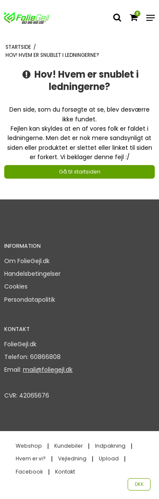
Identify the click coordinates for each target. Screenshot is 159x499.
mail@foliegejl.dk (48, 369)
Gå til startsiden (79, 171)
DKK (139, 484)
